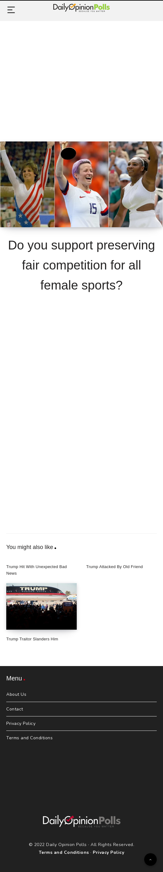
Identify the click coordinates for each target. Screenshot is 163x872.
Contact (14, 709)
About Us (16, 694)
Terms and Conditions (29, 738)
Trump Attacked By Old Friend (114, 566)
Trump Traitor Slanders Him (32, 639)
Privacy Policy (20, 723)
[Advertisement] (81, 74)
